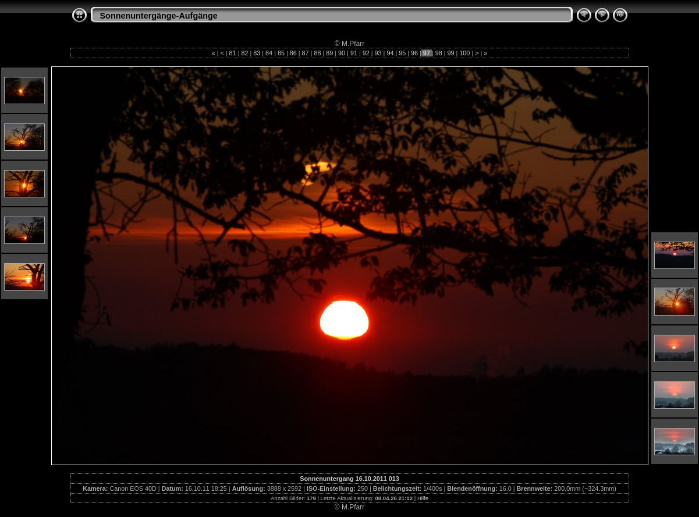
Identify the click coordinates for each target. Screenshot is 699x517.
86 (293, 52)
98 (439, 52)
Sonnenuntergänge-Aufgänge (159, 15)
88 (317, 52)
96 (414, 52)
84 (269, 52)
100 (464, 52)
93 (378, 52)
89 (329, 52)
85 (281, 52)
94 (390, 52)
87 (305, 52)
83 (256, 52)
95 (402, 52)
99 (451, 52)
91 (354, 52)
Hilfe (422, 498)
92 (366, 52)
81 (233, 52)
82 (244, 52)
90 (341, 52)
